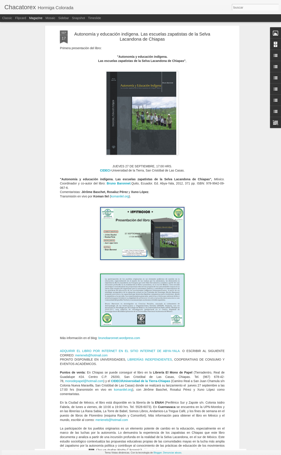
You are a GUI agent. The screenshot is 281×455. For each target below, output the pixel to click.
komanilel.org (120, 135)
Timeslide (94, 18)
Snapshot (78, 18)
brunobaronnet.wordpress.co (117, 276)
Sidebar (63, 18)
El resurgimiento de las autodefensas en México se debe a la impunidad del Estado (136, 352)
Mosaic (50, 18)
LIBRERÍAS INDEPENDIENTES (149, 298)
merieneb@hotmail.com (91, 294)
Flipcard (20, 18)
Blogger (157, 452)
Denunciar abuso (172, 452)
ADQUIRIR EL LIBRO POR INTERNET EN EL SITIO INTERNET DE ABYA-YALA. (120, 289)
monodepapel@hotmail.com (84, 319)
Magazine (36, 18)
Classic (7, 18)
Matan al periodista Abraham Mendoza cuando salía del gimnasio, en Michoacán (136, 402)
